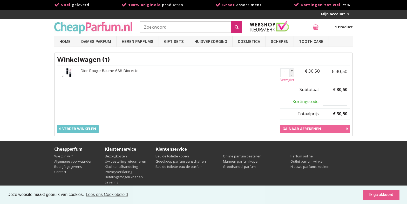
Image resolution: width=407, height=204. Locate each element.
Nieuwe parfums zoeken (309, 166)
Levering (111, 182)
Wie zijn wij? (63, 156)
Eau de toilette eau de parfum (178, 166)
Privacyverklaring (118, 171)
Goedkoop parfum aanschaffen (180, 161)
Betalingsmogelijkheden (124, 177)
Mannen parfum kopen (241, 161)
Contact (60, 171)
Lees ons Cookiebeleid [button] (107, 194)
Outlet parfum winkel (306, 161)
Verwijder (287, 79)
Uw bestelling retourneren (125, 161)
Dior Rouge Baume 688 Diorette (109, 70)
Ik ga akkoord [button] (381, 195)
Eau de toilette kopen (172, 156)
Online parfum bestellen (242, 156)
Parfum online (301, 156)
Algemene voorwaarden (73, 161)
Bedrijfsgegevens (68, 166)
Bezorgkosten (116, 156)
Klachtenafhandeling (121, 166)
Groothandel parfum (239, 166)
